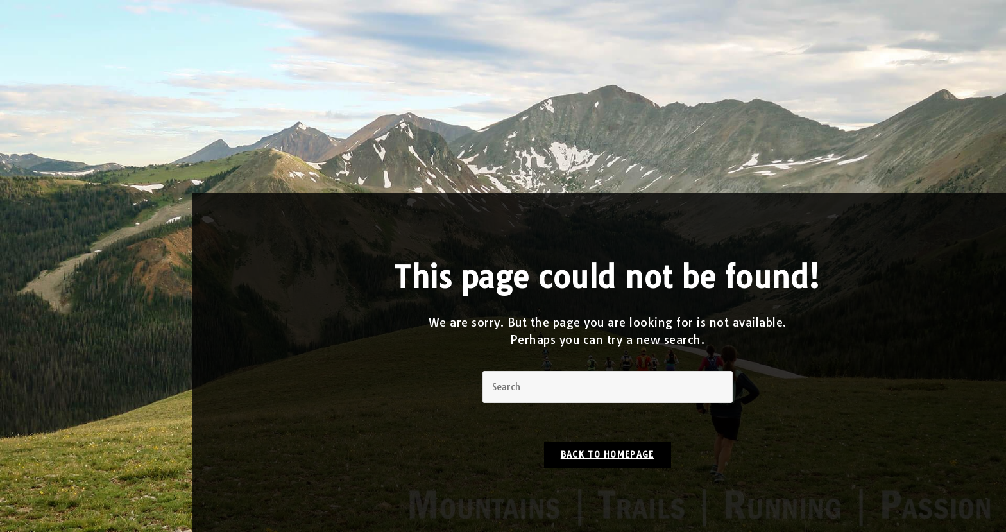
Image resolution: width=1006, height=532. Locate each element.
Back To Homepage (607, 454)
